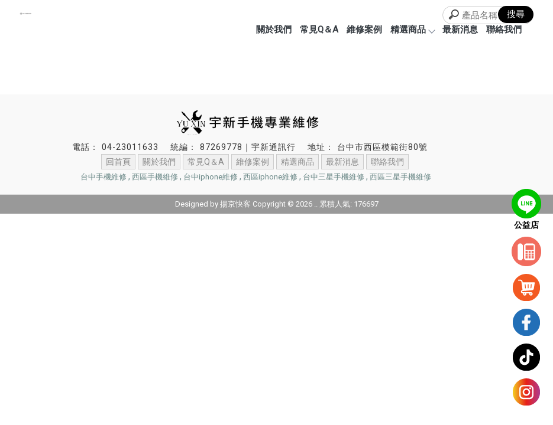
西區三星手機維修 (400, 176)
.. (316, 204)
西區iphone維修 (270, 176)
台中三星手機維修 (333, 176)
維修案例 (364, 29)
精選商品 (412, 29)
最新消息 (460, 29)
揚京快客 (235, 204)
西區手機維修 (155, 176)
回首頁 (118, 161)
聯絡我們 (504, 29)
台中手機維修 (103, 176)
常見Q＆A (319, 29)
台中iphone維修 (210, 176)
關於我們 (274, 29)
